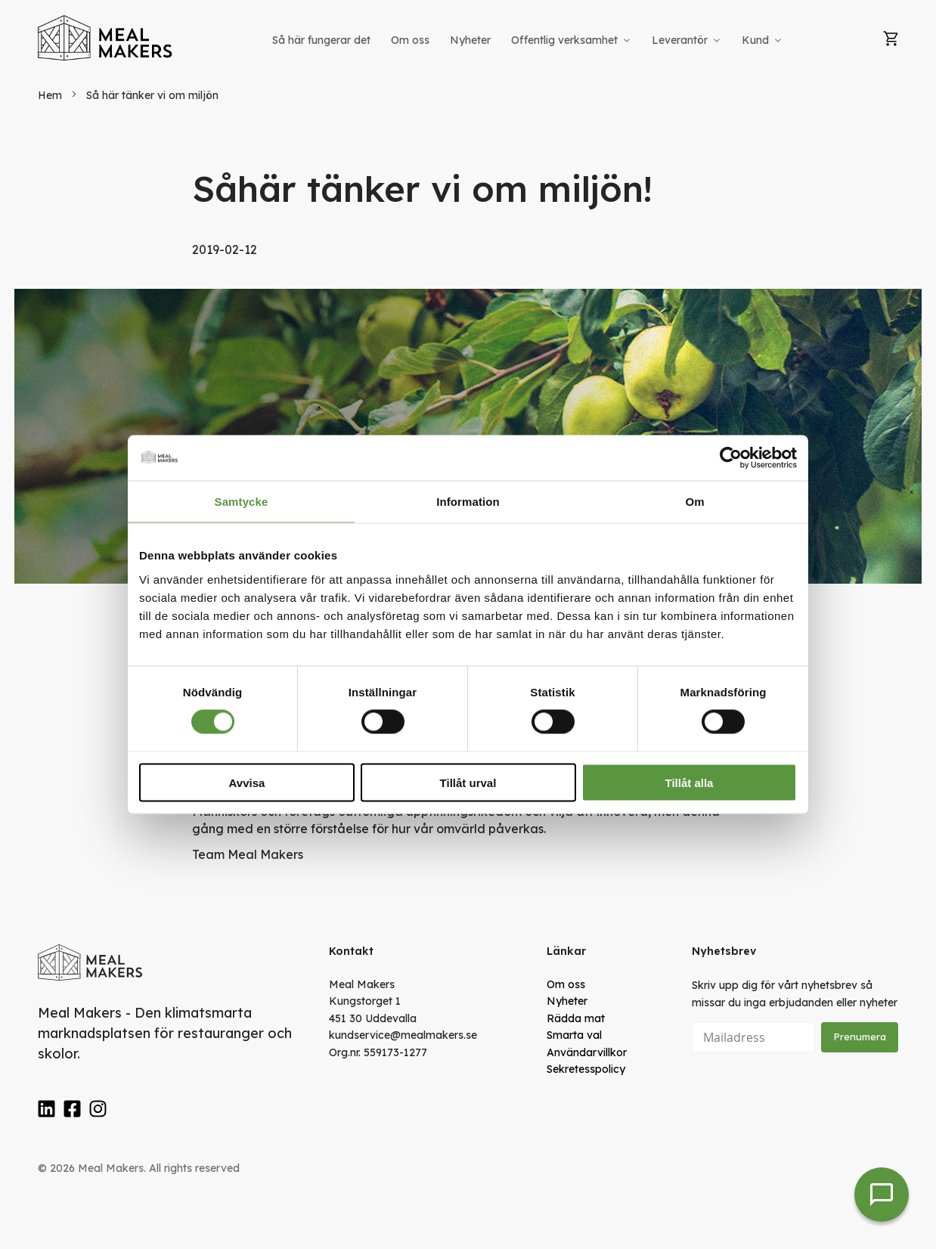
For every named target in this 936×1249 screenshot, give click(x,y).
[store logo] (106, 37)
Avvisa (247, 782)
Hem (51, 95)
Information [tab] (468, 501)
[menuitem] (321, 40)
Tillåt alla (689, 782)
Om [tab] (694, 501)
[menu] (528, 40)
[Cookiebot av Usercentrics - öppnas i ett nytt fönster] (731, 458)
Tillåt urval (468, 782)
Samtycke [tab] (241, 501)
